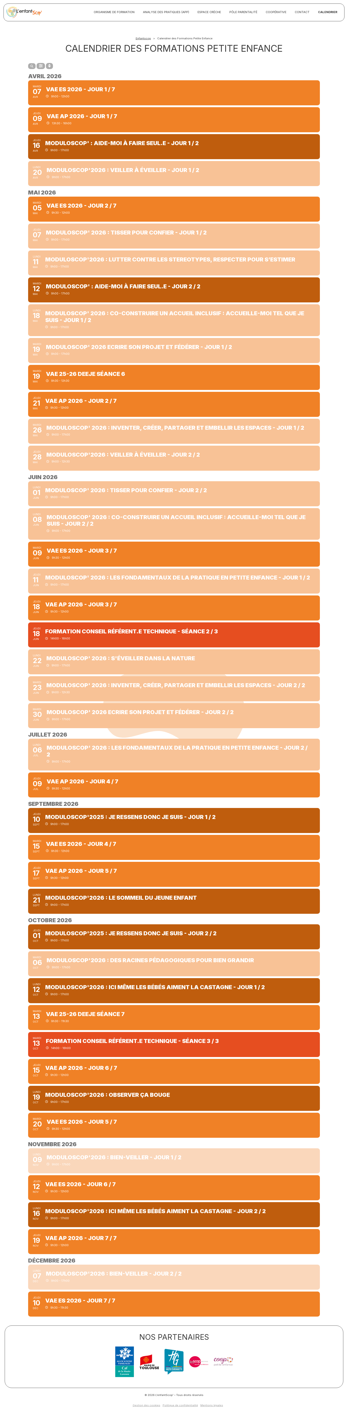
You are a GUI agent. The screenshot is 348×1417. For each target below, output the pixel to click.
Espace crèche (209, 12)
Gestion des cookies (146, 1405)
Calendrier (327, 12)
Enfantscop (143, 38)
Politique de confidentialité (180, 1405)
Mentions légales (211, 1405)
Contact (302, 12)
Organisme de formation (114, 12)
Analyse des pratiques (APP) (166, 12)
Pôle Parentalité (243, 12)
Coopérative (276, 12)
